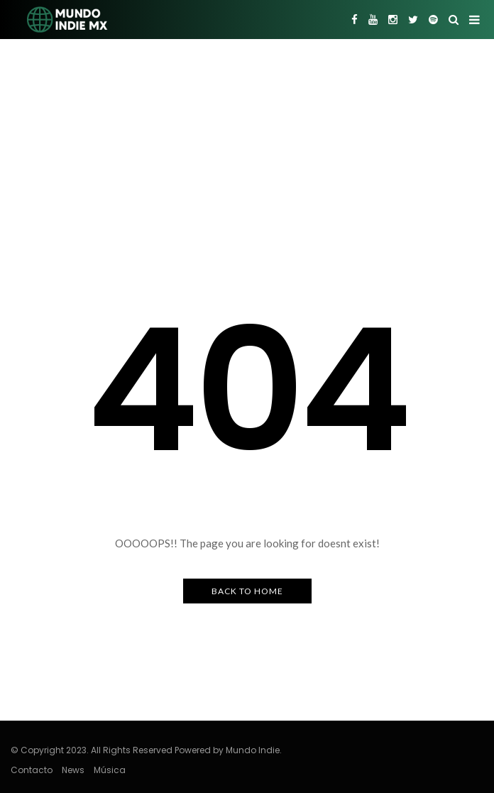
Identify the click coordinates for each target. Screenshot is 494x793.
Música (110, 770)
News (73, 770)
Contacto (32, 770)
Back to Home (247, 591)
